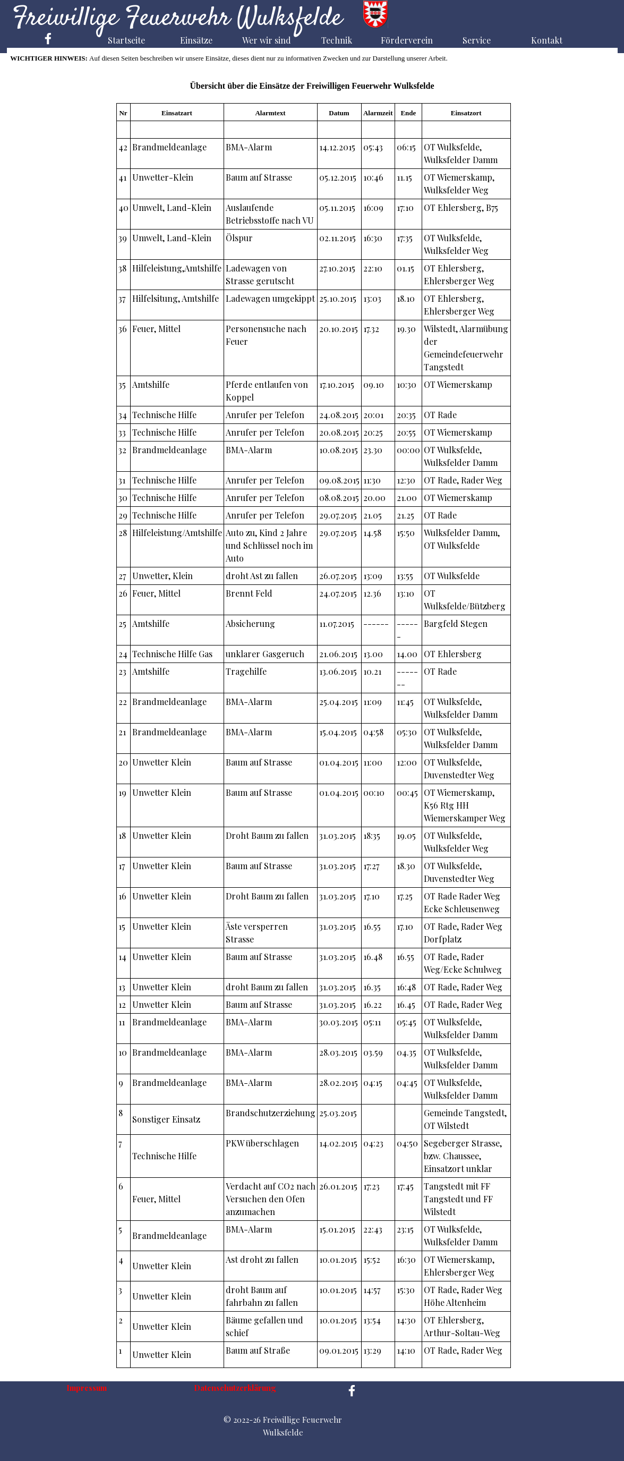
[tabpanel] (313, 735)
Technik (336, 40)
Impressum (86, 1387)
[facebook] (48, 38)
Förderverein (407, 40)
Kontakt (546, 40)
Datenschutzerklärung (235, 1387)
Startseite (126, 40)
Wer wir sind (266, 40)
